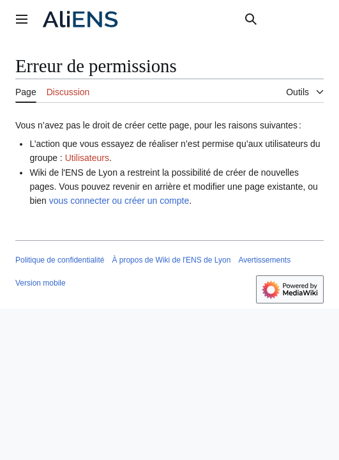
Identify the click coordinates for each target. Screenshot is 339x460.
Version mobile (40, 283)
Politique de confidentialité (59, 260)
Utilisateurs (87, 158)
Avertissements (264, 260)
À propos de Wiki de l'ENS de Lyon (171, 260)
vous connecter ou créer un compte (119, 200)
